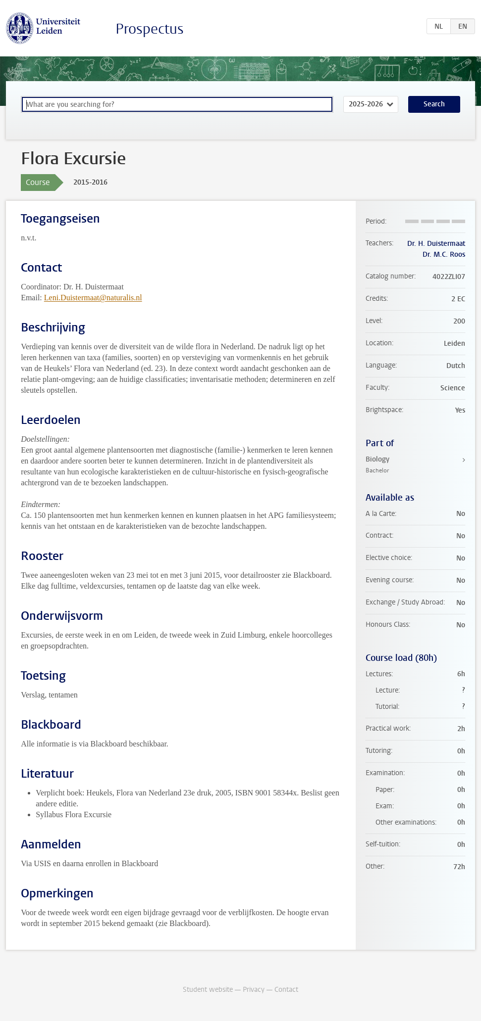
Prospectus (149, 29)
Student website (208, 989)
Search (434, 104)
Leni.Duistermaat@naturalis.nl (93, 297)
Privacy (254, 989)
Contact (286, 989)
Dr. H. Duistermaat (436, 243)
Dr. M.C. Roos (444, 254)
